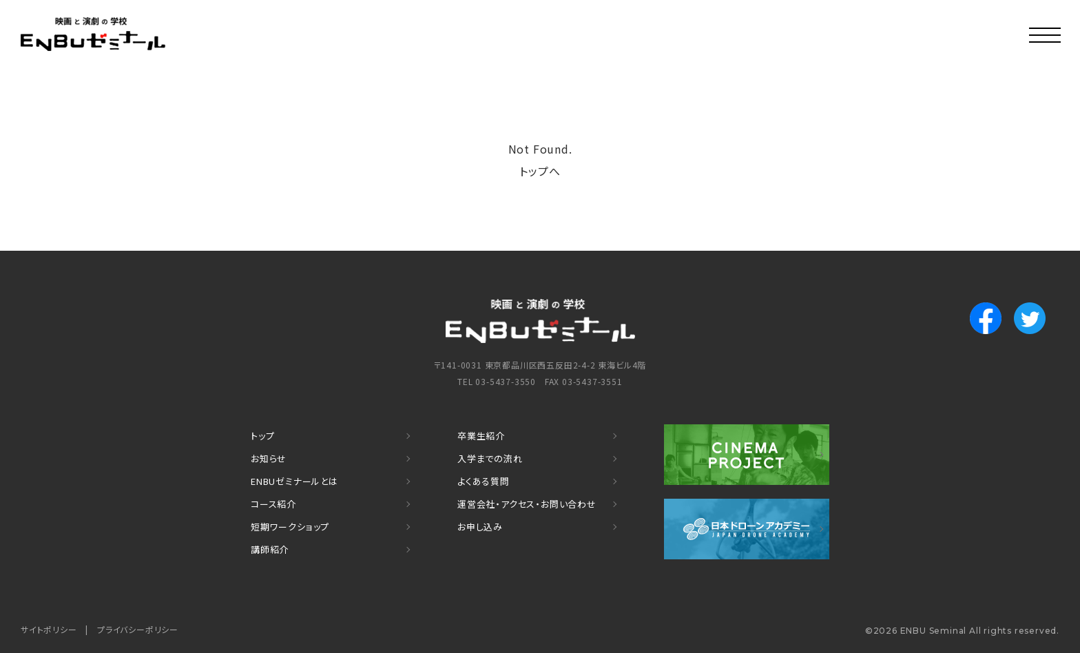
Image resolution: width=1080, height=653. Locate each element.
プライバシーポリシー (137, 629)
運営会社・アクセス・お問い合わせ (526, 503)
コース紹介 (273, 503)
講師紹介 (270, 549)
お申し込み (480, 526)
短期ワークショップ (290, 526)
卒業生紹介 (481, 435)
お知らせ (269, 458)
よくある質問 (483, 481)
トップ (262, 435)
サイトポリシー (49, 629)
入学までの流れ (490, 458)
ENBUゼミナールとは (294, 481)
